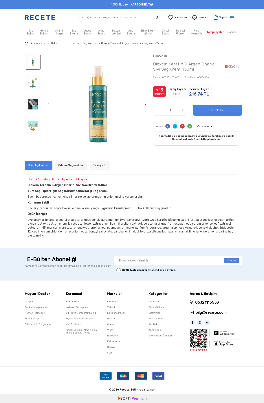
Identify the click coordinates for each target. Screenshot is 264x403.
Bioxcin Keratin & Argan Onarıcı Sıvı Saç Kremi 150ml (132, 43)
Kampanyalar (215, 32)
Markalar (232, 32)
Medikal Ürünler (180, 32)
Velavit (111, 307)
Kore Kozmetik (196, 32)
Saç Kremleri (90, 43)
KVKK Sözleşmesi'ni (134, 270)
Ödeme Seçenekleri (71, 165)
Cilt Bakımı (154, 301)
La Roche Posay (116, 313)
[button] (48, 104)
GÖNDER (231, 260)
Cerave (111, 347)
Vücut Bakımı (155, 318)
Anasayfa (33, 43)
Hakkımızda (72, 301)
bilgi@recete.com (211, 312)
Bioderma (112, 301)
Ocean (111, 324)
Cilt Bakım (30, 32)
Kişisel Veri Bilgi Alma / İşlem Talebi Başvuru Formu (82, 331)
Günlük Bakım (71, 43)
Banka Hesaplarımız (36, 307)
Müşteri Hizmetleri (35, 313)
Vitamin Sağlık (59, 32)
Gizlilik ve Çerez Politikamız (81, 313)
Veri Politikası (73, 324)
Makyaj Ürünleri (116, 32)
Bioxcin (160, 56)
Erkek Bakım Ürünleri (148, 32)
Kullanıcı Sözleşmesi (77, 307)
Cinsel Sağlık (165, 32)
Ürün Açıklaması (38, 165)
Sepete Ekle (217, 110)
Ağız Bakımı (131, 32)
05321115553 (207, 302)
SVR (109, 352)
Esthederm (113, 341)
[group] (97, 104)
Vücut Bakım (87, 32)
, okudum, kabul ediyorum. (146, 270)
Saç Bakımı (74, 32)
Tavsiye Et (206, 126)
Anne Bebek (101, 32)
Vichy (110, 330)
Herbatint (112, 335)
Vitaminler (154, 313)
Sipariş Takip (32, 318)
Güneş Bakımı (44, 32)
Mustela (111, 318)
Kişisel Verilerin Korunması (80, 318)
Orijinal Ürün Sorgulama (38, 324)
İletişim (29, 301)
